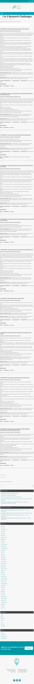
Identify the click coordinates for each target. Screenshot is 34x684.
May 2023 (2, 554)
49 (4, 474)
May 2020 (3, 591)
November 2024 (4, 537)
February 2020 (3, 596)
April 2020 (3, 593)
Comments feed (4, 636)
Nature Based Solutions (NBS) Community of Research (11, 497)
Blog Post (3, 618)
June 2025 (3, 531)
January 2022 (3, 565)
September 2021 (4, 568)
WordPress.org (3, 638)
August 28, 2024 (12, 18)
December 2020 (4, 578)
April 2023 (3, 555)
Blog (2, 614)
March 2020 (3, 594)
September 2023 (4, 548)
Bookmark (3, 477)
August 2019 (3, 604)
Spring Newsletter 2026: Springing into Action (9, 493)
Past (2, 622)
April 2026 (3, 526)
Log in (2, 632)
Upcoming (3, 625)
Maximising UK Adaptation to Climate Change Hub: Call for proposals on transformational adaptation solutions (15, 502)
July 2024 (2, 541)
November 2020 (4, 580)
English (2, 1)
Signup (29, 648)
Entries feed (3, 634)
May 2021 (2, 572)
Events (2, 620)
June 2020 (3, 589)
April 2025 (3, 533)
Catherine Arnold (4, 18)
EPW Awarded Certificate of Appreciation (9, 495)
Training (2, 624)
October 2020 (3, 581)
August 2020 (3, 585)
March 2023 (3, 557)
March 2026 (3, 528)
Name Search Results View (6, 481)
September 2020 (4, 583)
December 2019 (4, 598)
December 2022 (4, 563)
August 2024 (3, 539)
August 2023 (3, 550)
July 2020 (2, 587)
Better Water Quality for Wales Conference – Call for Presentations (19, 513)
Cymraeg (5, 1)
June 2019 (3, 607)
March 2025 (3, 535)
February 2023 (3, 559)
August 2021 (3, 570)
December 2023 (4, 544)
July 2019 (2, 606)
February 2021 (3, 576)
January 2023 (3, 561)
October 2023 (3, 546)
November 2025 (4, 529)
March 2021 (3, 574)
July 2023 (2, 552)
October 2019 (3, 600)
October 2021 (3, 567)
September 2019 (4, 602)
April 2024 (3, 542)
